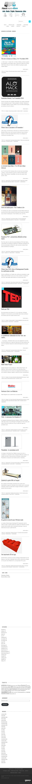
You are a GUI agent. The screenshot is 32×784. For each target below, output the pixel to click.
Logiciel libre (27, 140)
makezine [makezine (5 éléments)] (29, 688)
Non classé (13, 71)
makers (13, 181)
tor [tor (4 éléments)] (25, 692)
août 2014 (3, 743)
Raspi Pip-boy (3, 649)
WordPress (29, 782)
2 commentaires (22, 181)
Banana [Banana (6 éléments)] (19, 685)
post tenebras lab (9, 219)
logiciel (9, 283)
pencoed (25, 429)
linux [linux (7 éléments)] (19, 688)
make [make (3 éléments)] (26, 688)
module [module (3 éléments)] (5, 689)
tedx (7, 321)
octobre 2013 (3, 757)
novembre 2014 (4, 739)
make (28, 377)
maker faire (9, 181)
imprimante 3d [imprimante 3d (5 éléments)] (7, 688)
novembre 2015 (4, 723)
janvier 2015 (3, 737)
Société (19, 71)
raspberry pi (7, 252)
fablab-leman (23, 180)
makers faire (12, 400)
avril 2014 (3, 750)
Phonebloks (3, 463)
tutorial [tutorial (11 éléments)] (28, 692)
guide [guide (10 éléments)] (29, 687)
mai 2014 (3, 748)
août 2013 (3, 761)
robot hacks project (12, 378)
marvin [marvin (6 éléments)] (2, 689)
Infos (5, 24)
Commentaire (4, 72)
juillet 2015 (3, 728)
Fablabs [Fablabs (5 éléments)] (14, 686)
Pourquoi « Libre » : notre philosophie (10, 770)
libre (7, 283)
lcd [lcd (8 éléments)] (17, 688)
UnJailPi (2, 659)
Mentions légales (13, 772)
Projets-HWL (11, 24)
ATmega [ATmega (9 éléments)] (9, 685)
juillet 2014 (3, 745)
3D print (24, 350)
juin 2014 (3, 746)
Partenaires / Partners (5, 575)
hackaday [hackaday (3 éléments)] (2, 688)
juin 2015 (3, 729)
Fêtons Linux (23, 140)
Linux (2, 642)
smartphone (7, 463)
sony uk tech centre (9, 430)
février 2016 (3, 718)
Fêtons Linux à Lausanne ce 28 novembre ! (12, 127)
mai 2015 (3, 731)
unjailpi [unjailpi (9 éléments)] (7, 693)
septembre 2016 (4, 717)
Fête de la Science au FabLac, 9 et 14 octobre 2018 (14, 59)
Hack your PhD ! (5, 309)
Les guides (3, 638)
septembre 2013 (4, 759)
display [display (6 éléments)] (9, 686)
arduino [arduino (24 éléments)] (4, 685)
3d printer (20, 218)
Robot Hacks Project (6, 364)
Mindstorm (10, 566)
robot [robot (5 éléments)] (12, 692)
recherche (3, 321)
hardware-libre (4, 400)
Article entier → (26, 69)
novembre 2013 (4, 756)
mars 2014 (3, 751)
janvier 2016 (3, 720)
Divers (2, 634)
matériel (11, 283)
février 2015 (3, 736)
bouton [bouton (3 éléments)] (4, 686)
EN (28, 399)
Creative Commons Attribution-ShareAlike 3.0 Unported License (15, 776)
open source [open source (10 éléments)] (8, 690)
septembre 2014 (4, 742)
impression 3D (4, 351)
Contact (18, 26)
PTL (13, 219)
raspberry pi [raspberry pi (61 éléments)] (6, 692)
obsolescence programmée (25, 462)
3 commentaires (25, 283)
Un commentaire (22, 219)
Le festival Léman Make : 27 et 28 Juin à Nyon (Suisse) (13, 167)
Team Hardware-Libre (18, 768)
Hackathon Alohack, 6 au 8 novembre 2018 (12, 98)
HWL (7, 400)
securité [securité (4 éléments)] (15, 692)
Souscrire (5, 704)
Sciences (16, 71)
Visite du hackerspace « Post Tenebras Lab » (13, 207)
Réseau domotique (4, 651)
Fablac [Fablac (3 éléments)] (17, 686)
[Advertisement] (6, 602)
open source (3, 141)
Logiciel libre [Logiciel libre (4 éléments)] (22, 688)
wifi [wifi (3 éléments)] (15, 693)
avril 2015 (3, 732)
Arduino (2, 631)
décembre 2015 (4, 721)
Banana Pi (3, 632)
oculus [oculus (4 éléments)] (8, 689)
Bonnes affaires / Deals (5, 576)
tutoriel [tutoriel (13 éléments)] (3, 693)
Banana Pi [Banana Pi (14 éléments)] (24, 685)
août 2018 (3, 715)
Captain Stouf (8, 140)
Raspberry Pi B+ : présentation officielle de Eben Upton (13, 238)
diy (27, 399)
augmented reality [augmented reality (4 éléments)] (14, 685)
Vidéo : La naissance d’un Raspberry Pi (11, 417)
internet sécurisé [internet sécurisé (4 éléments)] (13, 688)
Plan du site (11, 768)
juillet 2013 (3, 762)
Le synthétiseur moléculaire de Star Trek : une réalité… (13, 336)
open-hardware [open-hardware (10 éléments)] (13, 689)
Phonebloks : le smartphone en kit (10, 450)
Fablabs (26, 180)
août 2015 (3, 726)
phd (27, 320)
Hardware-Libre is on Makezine (9, 391)
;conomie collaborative (18, 320)
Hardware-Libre (6, 777)
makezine (3, 378)
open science (25, 320)
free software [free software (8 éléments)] (21, 686)
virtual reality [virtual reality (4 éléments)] (12, 693)
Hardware (19, 24)
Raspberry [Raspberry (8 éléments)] (23, 690)
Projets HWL (15, 377)
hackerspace (24, 218)
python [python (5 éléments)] (19, 690)
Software (26, 24)
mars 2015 (3, 734)
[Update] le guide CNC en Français (10, 480)
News (8, 26)
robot (8, 378)
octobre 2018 (3, 714)
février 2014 (3, 753)
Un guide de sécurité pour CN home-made (12, 520)
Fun (11, 140)
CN (18, 532)
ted (5, 321)
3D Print (2, 629)
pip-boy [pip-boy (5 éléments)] (16, 690)
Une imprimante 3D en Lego (8, 554)
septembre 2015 (4, 725)
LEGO (7, 566)
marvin (6, 378)
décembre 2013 (4, 754)
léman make (6, 181)
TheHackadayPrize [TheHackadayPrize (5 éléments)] (21, 692)
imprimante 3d (4, 219)
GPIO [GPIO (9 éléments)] (26, 687)
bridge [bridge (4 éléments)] (6, 686)
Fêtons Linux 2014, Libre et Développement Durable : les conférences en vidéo (15, 270)
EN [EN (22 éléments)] (12, 687)
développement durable (25, 282)
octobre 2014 (3, 740)
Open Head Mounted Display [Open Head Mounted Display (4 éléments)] (22, 689)
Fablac (24, 26)
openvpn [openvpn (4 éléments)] (13, 690)
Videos (12, 26)
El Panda (7, 71)
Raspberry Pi (18, 251)
